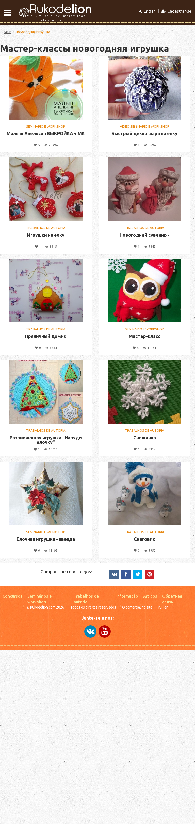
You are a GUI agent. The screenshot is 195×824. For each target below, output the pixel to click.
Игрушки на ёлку (45, 235)
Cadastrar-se (176, 11)
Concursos (12, 596)
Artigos (150, 596)
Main (7, 32)
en (166, 607)
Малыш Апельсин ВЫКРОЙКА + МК (46, 133)
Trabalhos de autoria (86, 599)
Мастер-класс (144, 336)
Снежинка (144, 437)
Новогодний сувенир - (145, 235)
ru (160, 607)
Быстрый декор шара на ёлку (144, 133)
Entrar (147, 11)
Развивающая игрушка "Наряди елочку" (46, 439)
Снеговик (144, 539)
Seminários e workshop (39, 599)
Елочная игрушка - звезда (46, 539)
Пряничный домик (45, 336)
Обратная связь (172, 599)
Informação (127, 596)
